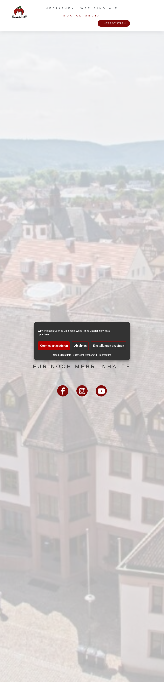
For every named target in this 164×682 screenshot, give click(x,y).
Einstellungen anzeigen (108, 346)
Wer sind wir (100, 8)
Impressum (105, 355)
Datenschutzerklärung (85, 355)
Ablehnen (80, 346)
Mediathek (60, 8)
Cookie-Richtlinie (62, 355)
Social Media (82, 15)
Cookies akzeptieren (54, 346)
